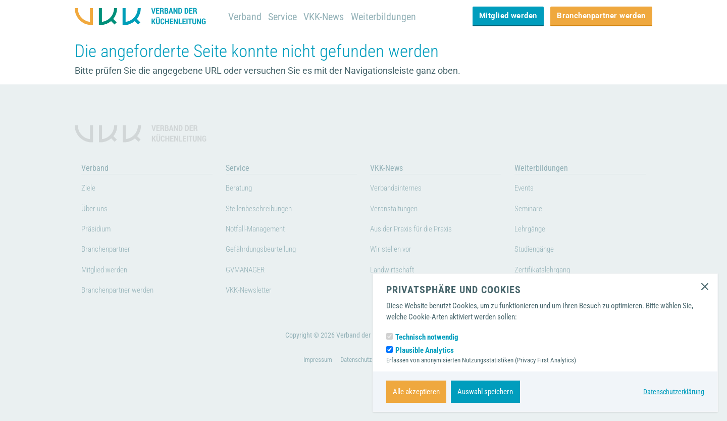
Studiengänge (538, 251)
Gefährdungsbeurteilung (268, 251)
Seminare (530, 210)
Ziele (89, 189)
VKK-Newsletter (253, 292)
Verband (245, 16)
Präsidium (99, 230)
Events (526, 189)
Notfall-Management (261, 230)
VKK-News (327, 16)
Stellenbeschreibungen (266, 210)
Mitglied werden (508, 15)
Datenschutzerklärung (672, 391)
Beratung (241, 189)
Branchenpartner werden (601, 15)
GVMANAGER (250, 271)
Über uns (97, 210)
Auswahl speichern (485, 391)
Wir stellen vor (395, 251)
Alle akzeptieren (416, 391)
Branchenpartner (110, 251)
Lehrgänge (532, 230)
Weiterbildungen (390, 16)
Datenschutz (356, 375)
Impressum (315, 375)
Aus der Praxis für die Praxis (419, 230)
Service (284, 16)
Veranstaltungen (399, 210)
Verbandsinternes (401, 189)
